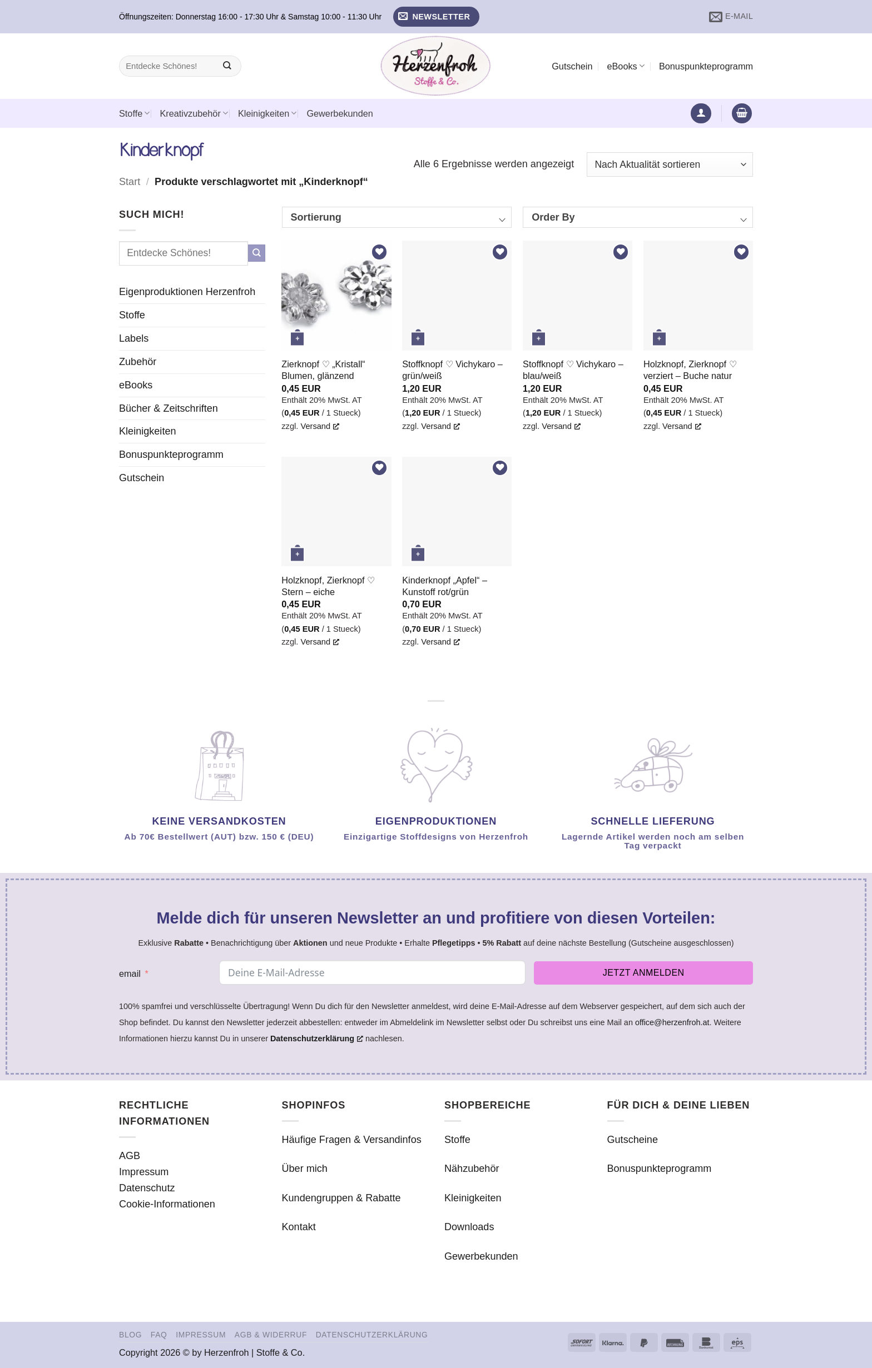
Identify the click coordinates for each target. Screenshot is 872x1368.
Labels (133, 338)
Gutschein (572, 66)
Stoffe (134, 113)
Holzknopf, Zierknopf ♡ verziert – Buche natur (690, 370)
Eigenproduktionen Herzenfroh (187, 291)
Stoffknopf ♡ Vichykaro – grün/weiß (452, 370)
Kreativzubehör (194, 113)
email (130, 973)
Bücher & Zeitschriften (168, 408)
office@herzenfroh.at (672, 1022)
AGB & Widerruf (271, 1334)
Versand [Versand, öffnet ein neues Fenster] (319, 426)
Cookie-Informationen (167, 1204)
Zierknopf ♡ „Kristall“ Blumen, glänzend (323, 370)
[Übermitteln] (227, 66)
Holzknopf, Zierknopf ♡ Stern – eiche (328, 586)
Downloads (469, 1226)
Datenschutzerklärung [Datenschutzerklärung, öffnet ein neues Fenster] (316, 1038)
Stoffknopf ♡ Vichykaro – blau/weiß (573, 370)
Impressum (144, 1171)
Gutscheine (632, 1139)
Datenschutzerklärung (372, 1334)
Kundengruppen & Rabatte (341, 1198)
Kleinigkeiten (267, 113)
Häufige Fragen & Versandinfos (352, 1139)
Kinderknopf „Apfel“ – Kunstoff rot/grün (444, 586)
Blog (130, 1334)
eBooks (625, 66)
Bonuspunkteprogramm (706, 66)
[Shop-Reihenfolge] (670, 164)
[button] (436, 17)
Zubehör (137, 361)
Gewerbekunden (339, 113)
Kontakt (299, 1226)
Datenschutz (147, 1188)
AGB (129, 1155)
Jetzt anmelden (644, 972)
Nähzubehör (471, 1168)
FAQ (159, 1334)
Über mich (305, 1168)
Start (129, 181)
